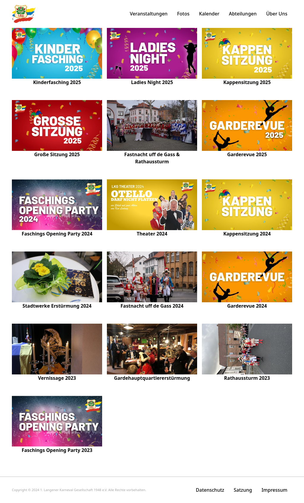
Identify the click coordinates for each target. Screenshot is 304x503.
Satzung (243, 490)
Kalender (209, 13)
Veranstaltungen (148, 13)
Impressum (274, 490)
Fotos (183, 13)
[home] (24, 14)
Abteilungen (243, 13)
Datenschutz (210, 490)
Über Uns (276, 13)
